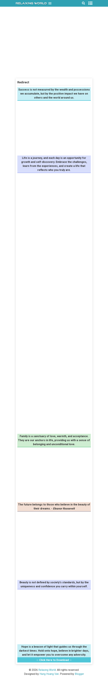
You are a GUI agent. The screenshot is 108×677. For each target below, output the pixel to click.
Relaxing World (47, 669)
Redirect (23, 82)
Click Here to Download (54, 660)
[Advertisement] (54, 54)
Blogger (79, 673)
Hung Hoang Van (49, 673)
